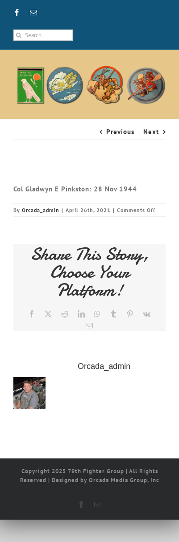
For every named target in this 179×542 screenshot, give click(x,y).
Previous (120, 131)
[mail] (33, 12)
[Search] (19, 35)
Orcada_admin (40, 210)
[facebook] (17, 12)
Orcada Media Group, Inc (124, 480)
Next (151, 131)
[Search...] (43, 35)
